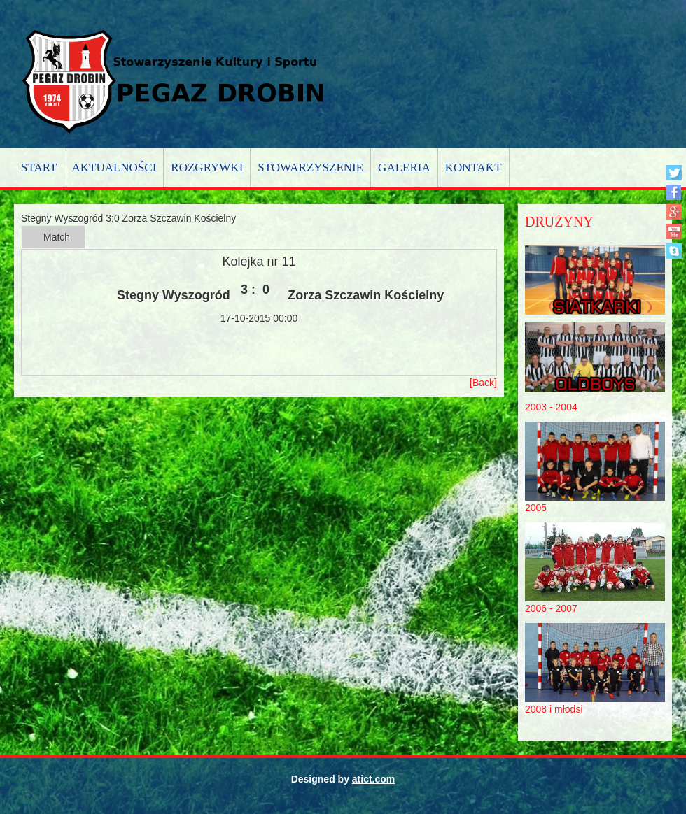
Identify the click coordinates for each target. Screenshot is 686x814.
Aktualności (113, 167)
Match (56, 237)
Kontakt (473, 167)
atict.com (373, 779)
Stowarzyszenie (310, 167)
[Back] (483, 382)
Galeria (404, 167)
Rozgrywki (207, 167)
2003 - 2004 (551, 407)
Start (39, 167)
